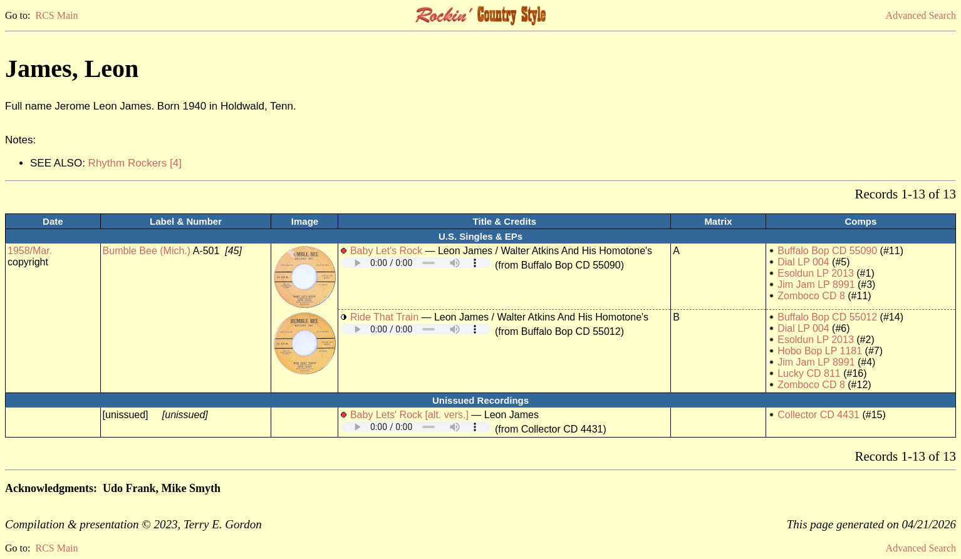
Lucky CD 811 (809, 373)
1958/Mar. (30, 250)
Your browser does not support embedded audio (416, 262)
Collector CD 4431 (818, 414)
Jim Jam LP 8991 (816, 284)
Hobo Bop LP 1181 (819, 351)
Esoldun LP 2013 (815, 273)
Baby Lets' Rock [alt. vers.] (409, 414)
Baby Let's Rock (386, 250)
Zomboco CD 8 (811, 295)
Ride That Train (384, 317)
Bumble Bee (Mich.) (147, 250)
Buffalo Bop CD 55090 (827, 250)
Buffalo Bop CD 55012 (827, 317)
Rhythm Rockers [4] (135, 163)
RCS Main (56, 15)
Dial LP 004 (803, 262)
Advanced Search (921, 15)
